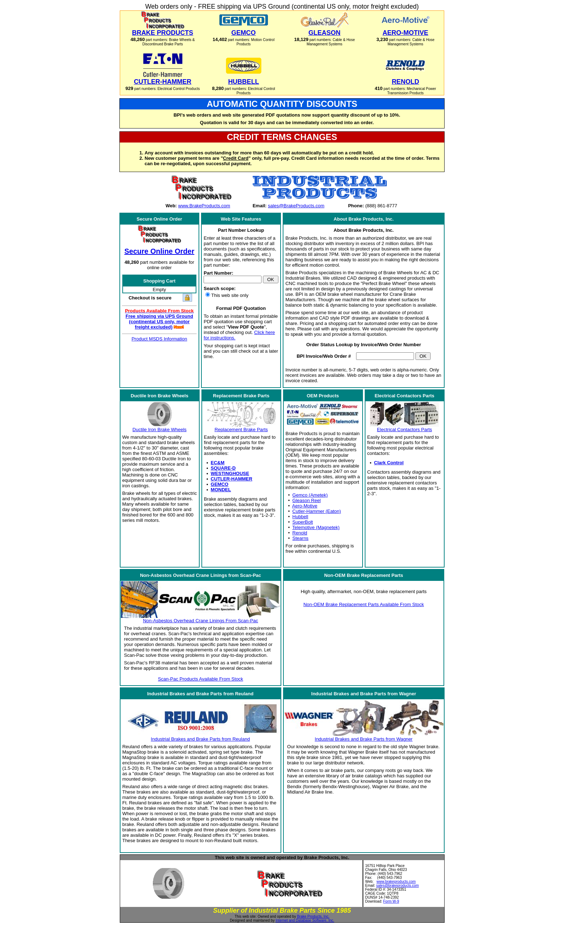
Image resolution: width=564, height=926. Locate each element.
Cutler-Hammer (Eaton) (316, 511)
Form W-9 (391, 901)
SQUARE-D (223, 468)
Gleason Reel (306, 500)
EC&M (217, 462)
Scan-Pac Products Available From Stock (200, 679)
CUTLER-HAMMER (232, 479)
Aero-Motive (304, 506)
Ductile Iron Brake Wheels (159, 429)
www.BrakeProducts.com (204, 205)
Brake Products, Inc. (313, 916)
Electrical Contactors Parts (404, 429)
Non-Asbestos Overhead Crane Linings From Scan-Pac (200, 620)
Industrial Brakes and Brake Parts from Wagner (364, 739)
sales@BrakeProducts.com (296, 205)
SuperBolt (302, 522)
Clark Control (389, 462)
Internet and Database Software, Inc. (305, 920)
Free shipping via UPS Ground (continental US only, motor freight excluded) (159, 321)
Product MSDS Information (159, 339)
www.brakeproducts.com (396, 882)
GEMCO (219, 484)
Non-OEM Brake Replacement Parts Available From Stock (363, 604)
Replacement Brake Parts (241, 429)
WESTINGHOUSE (230, 473)
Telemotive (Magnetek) (316, 527)
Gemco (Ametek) (310, 495)
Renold (299, 533)
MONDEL (221, 489)
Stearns (300, 538)
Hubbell (300, 516)
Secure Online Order (159, 251)
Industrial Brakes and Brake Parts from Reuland (200, 739)
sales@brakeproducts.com (397, 885)
